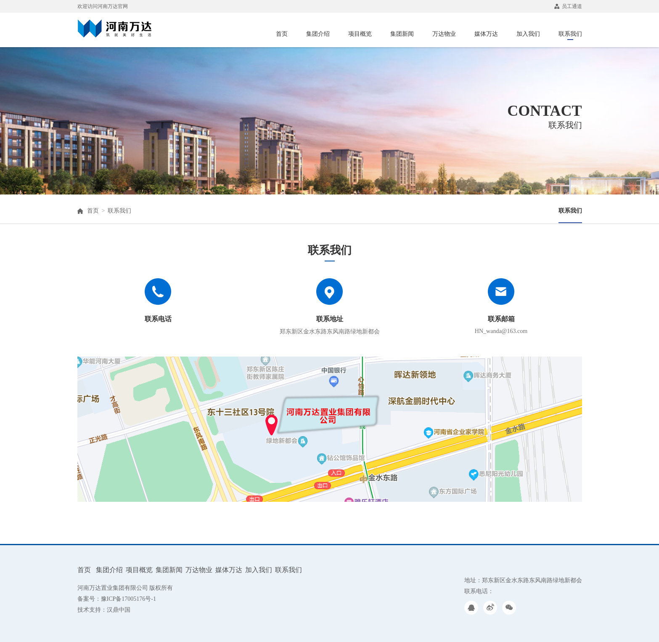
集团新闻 (402, 33)
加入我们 (528, 33)
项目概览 (360, 33)
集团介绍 (318, 33)
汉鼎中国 (118, 610)
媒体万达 (486, 33)
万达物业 (444, 33)
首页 (282, 33)
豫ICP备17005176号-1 (128, 599)
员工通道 (568, 6)
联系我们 (570, 35)
